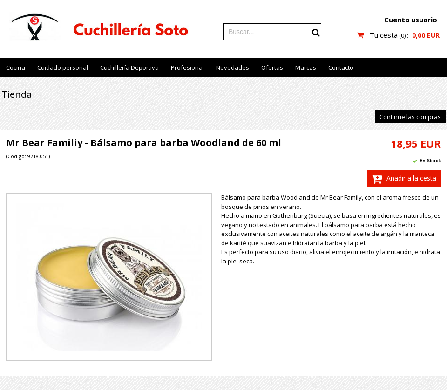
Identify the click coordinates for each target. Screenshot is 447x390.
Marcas (305, 67)
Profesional (187, 67)
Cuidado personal (62, 67)
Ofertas (272, 67)
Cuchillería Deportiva (129, 67)
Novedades (232, 67)
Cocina (15, 67)
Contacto (340, 67)
